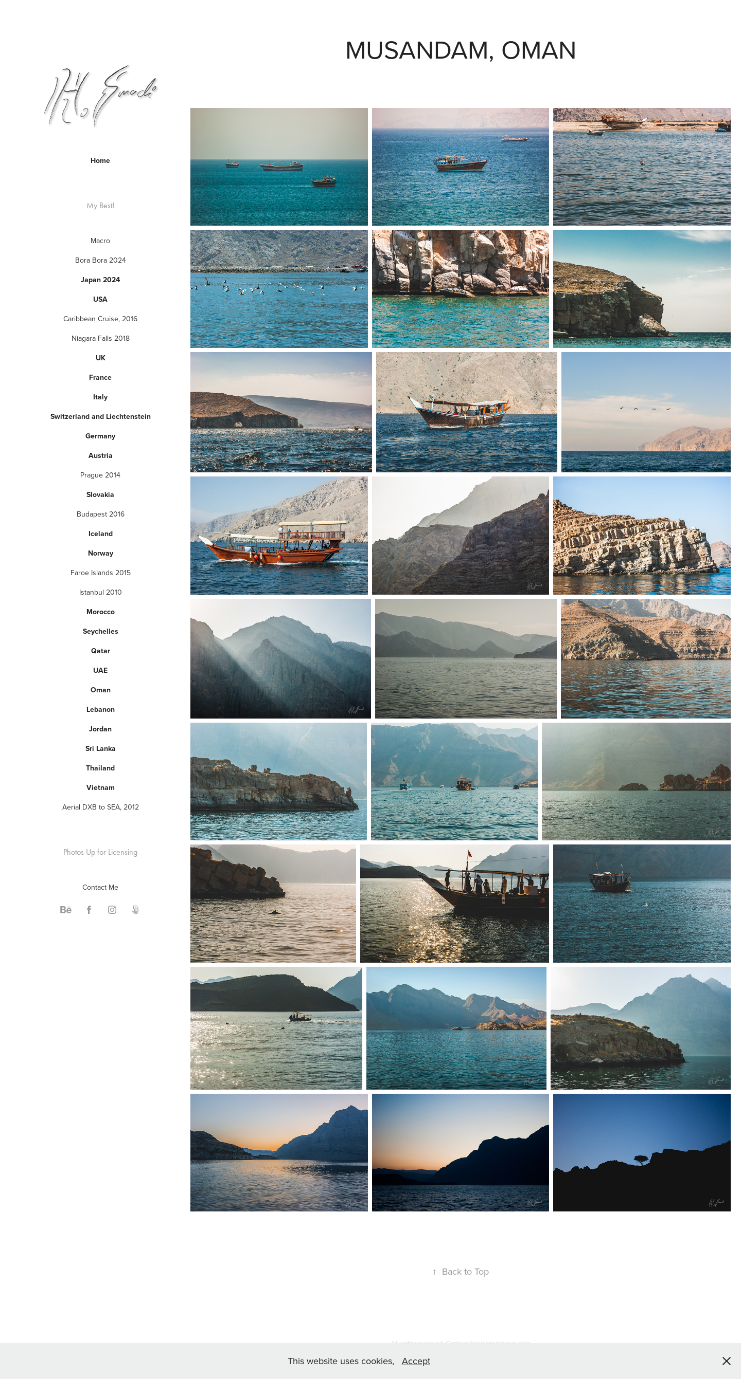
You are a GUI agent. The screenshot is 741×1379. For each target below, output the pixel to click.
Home (100, 160)
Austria (101, 455)
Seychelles (100, 631)
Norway (100, 553)
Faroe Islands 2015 (100, 572)
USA (100, 299)
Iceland (101, 533)
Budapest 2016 (101, 514)
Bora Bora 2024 (100, 260)
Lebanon (100, 709)
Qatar (100, 651)
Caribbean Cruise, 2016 (100, 319)
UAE (100, 670)
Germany (100, 436)
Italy (100, 397)
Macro (100, 240)
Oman (101, 690)
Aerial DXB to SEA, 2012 (100, 807)
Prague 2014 (100, 475)
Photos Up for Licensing (100, 852)
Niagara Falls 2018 (101, 338)
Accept (416, 1360)
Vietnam (100, 787)
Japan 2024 (100, 279)
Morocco (100, 611)
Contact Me (100, 887)
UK (100, 358)
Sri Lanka (100, 748)
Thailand (100, 768)
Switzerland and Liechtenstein (100, 416)
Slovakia (100, 494)
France (100, 377)
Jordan (100, 729)
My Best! (100, 205)
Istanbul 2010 (100, 592)
